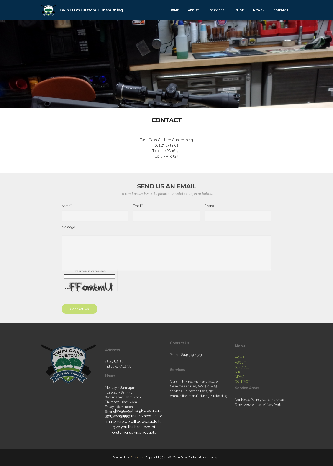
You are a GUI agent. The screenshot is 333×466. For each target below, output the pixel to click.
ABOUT (193, 10)
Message (68, 229)
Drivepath (137, 457)
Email (137, 207)
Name (66, 207)
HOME (174, 10)
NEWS (257, 10)
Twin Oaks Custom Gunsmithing (91, 10)
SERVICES (217, 10)
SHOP (239, 10)
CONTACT (280, 10)
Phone (209, 207)
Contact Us (79, 312)
